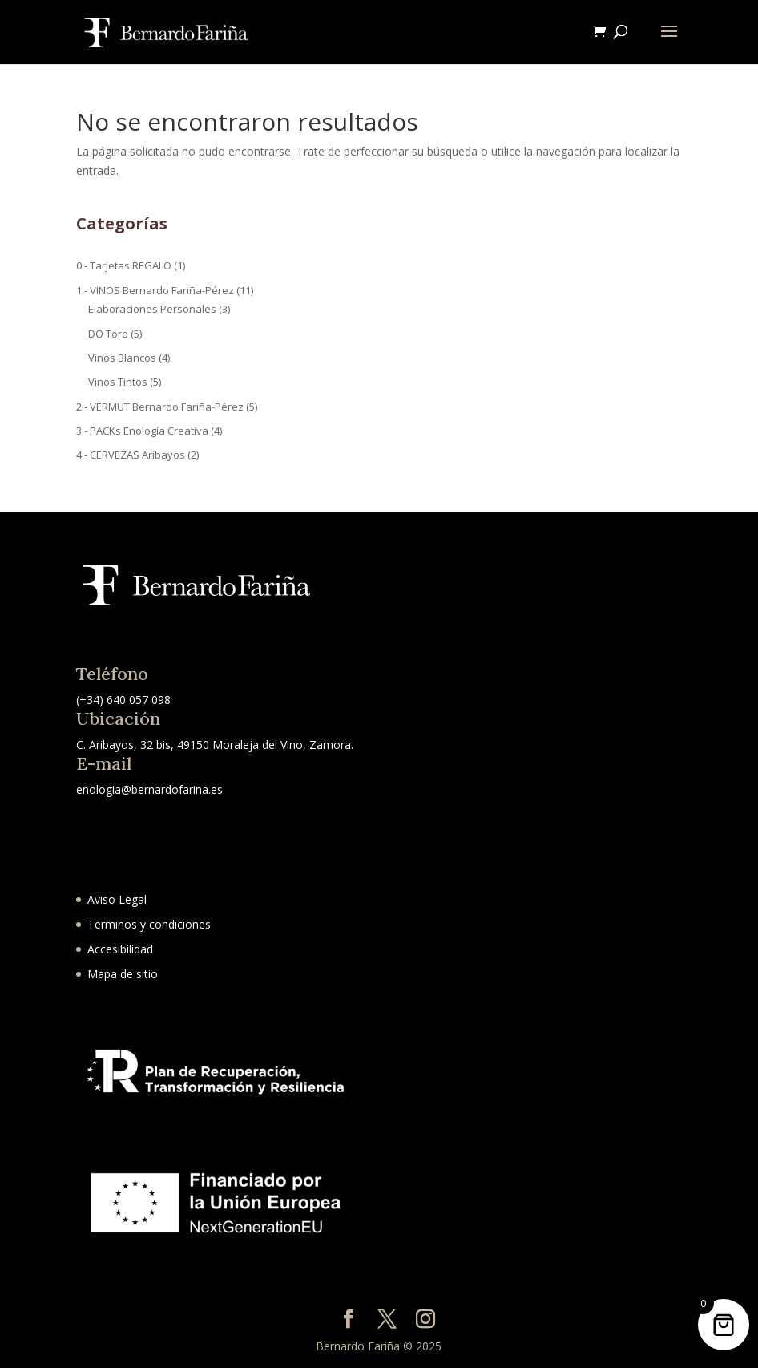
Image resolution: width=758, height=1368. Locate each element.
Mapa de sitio (122, 973)
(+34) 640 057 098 (123, 699)
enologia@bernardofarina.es (149, 789)
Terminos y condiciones (149, 924)
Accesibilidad (120, 949)
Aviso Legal (117, 899)
